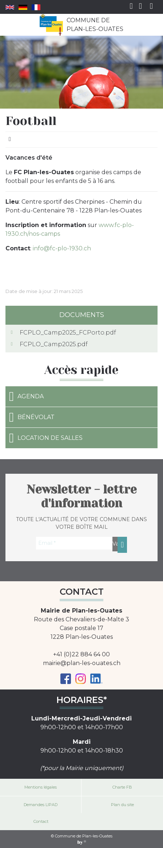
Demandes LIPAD (40, 804)
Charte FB (122, 787)
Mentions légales (40, 787)
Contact (40, 821)
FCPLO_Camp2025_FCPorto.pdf (68, 332)
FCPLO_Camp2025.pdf (54, 344)
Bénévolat (32, 417)
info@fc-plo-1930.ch (62, 248)
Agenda (26, 396)
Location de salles (46, 438)
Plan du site (122, 804)
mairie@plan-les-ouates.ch (81, 663)
